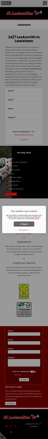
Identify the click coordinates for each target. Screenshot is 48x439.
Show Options (24, 230)
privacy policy (34, 219)
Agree (24, 224)
